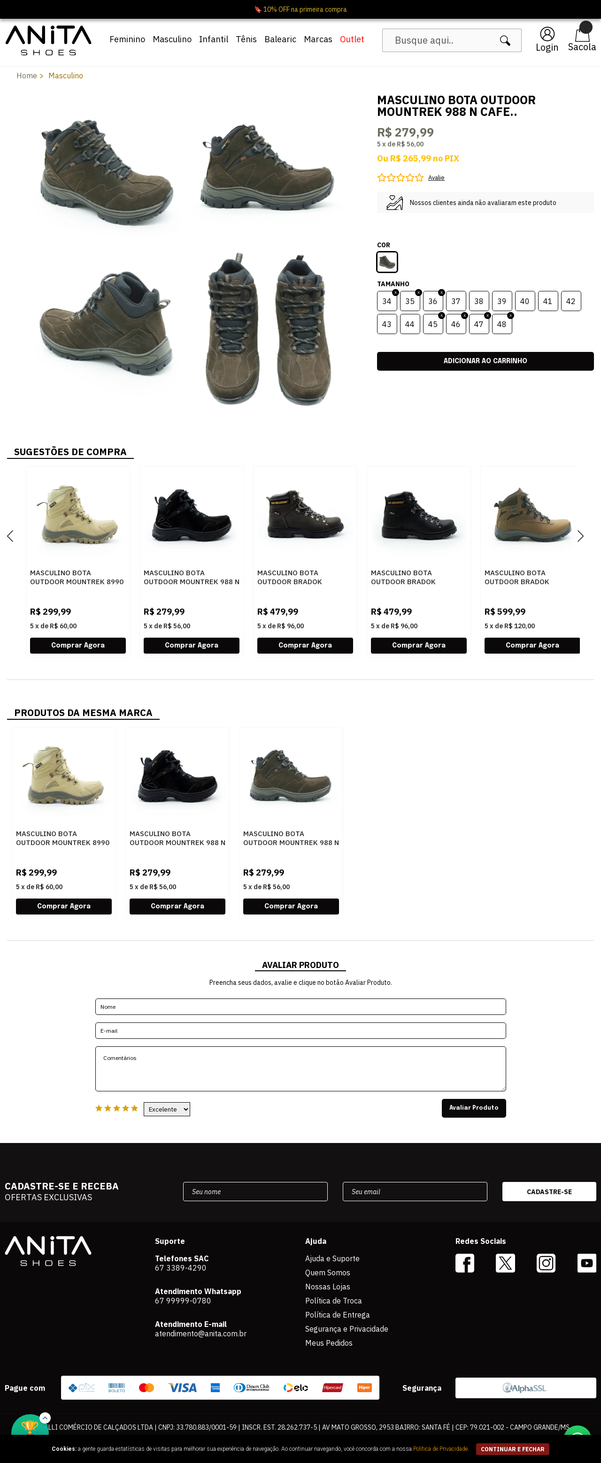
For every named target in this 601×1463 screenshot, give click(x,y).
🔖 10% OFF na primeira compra (300, 9)
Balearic (280, 39)
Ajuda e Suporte (332, 1258)
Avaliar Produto (474, 1108)
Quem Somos (327, 1272)
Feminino (127, 39)
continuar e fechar (513, 1449)
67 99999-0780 (183, 1300)
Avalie (436, 178)
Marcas (318, 39)
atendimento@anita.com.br (201, 1333)
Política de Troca (333, 1300)
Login (547, 47)
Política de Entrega (337, 1314)
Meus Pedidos (329, 1343)
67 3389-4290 (181, 1268)
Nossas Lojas (327, 1286)
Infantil (213, 39)
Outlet (352, 39)
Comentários (300, 1068)
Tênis (246, 39)
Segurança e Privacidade (346, 1328)
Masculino (172, 39)
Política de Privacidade (440, 1449)
